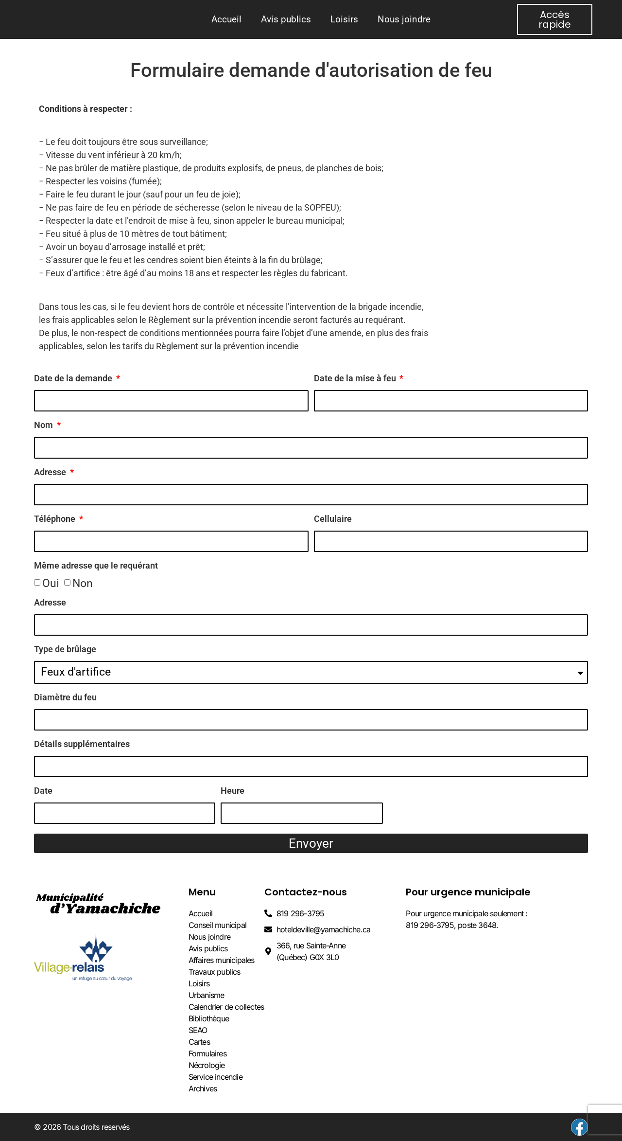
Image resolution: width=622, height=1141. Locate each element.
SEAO (198, 1030)
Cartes (199, 1042)
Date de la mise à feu (356, 378)
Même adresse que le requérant (96, 565)
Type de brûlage (65, 649)
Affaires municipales (222, 960)
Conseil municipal (217, 925)
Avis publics (286, 19)
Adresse (51, 472)
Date (43, 791)
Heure (232, 791)
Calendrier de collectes (226, 1007)
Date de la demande (74, 378)
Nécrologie (207, 1065)
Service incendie (215, 1077)
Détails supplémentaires (82, 744)
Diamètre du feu (65, 697)
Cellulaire (333, 519)
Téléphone (55, 519)
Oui (50, 583)
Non (82, 583)
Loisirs (344, 19)
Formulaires (207, 1053)
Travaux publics (215, 972)
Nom (44, 425)
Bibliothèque (209, 1018)
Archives (203, 1088)
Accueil (226, 19)
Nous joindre (404, 19)
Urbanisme (207, 995)
